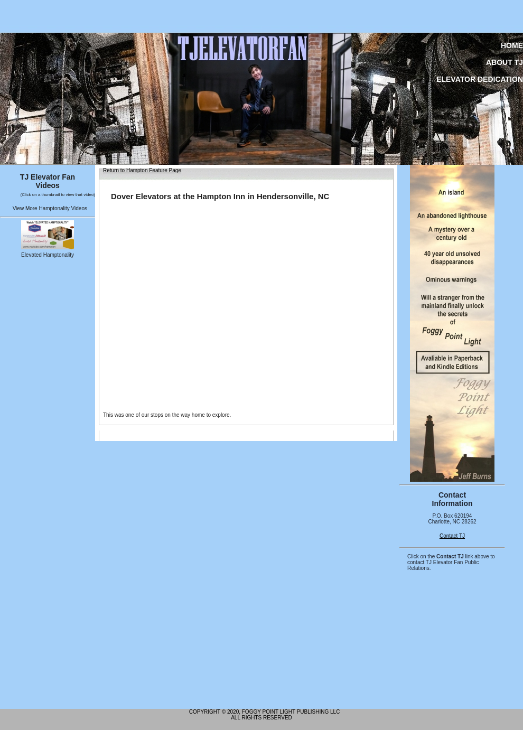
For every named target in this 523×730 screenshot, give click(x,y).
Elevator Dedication (479, 79)
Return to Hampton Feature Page (142, 170)
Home (512, 45)
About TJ (504, 62)
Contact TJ (452, 536)
